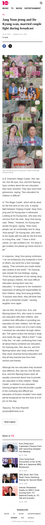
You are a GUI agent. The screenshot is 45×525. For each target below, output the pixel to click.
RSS (22, 518)
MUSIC (5, 8)
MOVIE (19, 8)
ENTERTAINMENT (32, 8)
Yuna (6, 37)
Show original (9, 422)
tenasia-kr (31, 518)
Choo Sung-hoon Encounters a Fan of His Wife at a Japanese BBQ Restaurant (30, 463)
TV (12, 8)
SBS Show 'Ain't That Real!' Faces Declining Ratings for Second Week (30, 477)
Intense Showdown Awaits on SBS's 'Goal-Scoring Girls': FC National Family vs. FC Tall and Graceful (29, 492)
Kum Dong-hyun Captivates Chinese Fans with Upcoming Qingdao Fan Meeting (30, 447)
